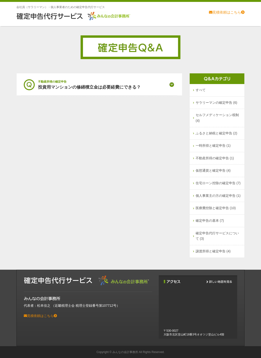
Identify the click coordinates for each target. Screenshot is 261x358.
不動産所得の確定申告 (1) (215, 158)
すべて (201, 90)
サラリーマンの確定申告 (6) (216, 102)
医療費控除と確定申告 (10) (216, 208)
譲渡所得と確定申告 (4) (213, 251)
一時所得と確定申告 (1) (213, 145)
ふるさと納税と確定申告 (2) (216, 133)
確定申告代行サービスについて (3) (217, 236)
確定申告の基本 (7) (210, 220)
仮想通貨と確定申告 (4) (213, 170)
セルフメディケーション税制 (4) (217, 117)
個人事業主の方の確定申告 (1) (218, 196)
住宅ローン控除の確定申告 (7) (218, 183)
